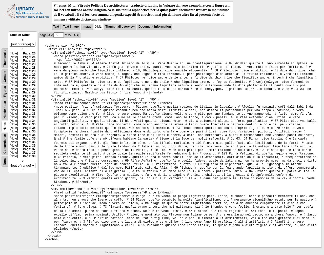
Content (5, 76)
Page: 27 (29, 60)
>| (78, 35)
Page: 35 (29, 124)
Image (87, 26)
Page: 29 (29, 74)
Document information (154, 26)
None (5, 161)
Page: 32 (29, 106)
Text (56, 26)
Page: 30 (29, 96)
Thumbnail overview (119, 26)
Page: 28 (29, 64)
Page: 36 (29, 142)
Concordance (5, 144)
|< (48, 35)
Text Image (71, 26)
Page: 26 (29, 53)
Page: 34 (29, 121)
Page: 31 (29, 99)
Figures (5, 91)
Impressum (111, 252)
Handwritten (5, 109)
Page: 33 (29, 113)
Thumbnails (5, 58)
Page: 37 (29, 149)
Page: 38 (29, 156)
